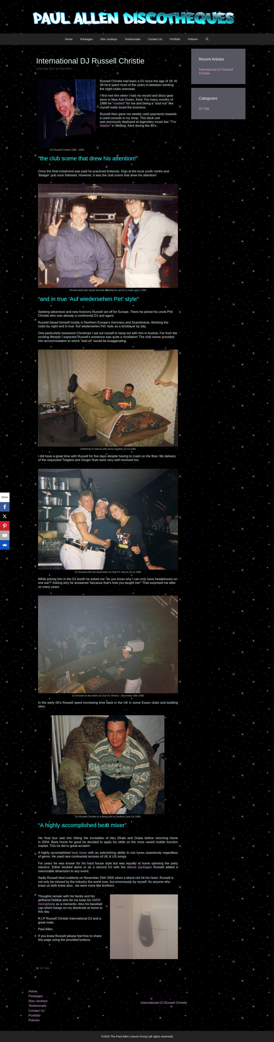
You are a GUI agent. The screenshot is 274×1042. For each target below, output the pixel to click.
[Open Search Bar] (207, 39)
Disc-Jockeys (108, 39)
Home (69, 39)
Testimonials (133, 39)
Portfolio (175, 39)
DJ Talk (44, 968)
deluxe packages (139, 867)
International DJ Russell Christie (164, 1003)
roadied (118, 103)
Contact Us (155, 39)
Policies (193, 39)
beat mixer (79, 852)
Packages (86, 39)
